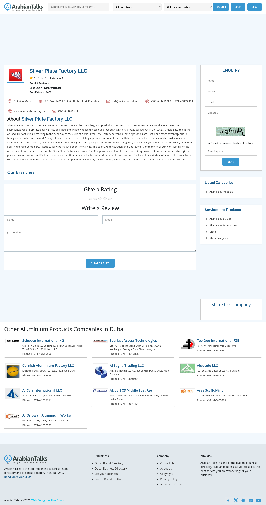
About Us (166, 468)
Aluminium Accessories (223, 225)
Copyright (166, 474)
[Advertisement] (106, 41)
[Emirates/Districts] (187, 7)
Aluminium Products (221, 192)
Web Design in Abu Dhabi (47, 500)
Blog (254, 7)
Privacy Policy (168, 479)
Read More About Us (17, 477)
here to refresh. (246, 143)
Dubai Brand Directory (109, 463)
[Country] (137, 7)
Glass (212, 231)
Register (220, 7)
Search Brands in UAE (108, 479)
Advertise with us (171, 484)
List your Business (106, 474)
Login (238, 7)
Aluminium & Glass (220, 219)
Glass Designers (218, 238)
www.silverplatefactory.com (30, 111)
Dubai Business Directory (111, 468)
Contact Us (167, 463)
